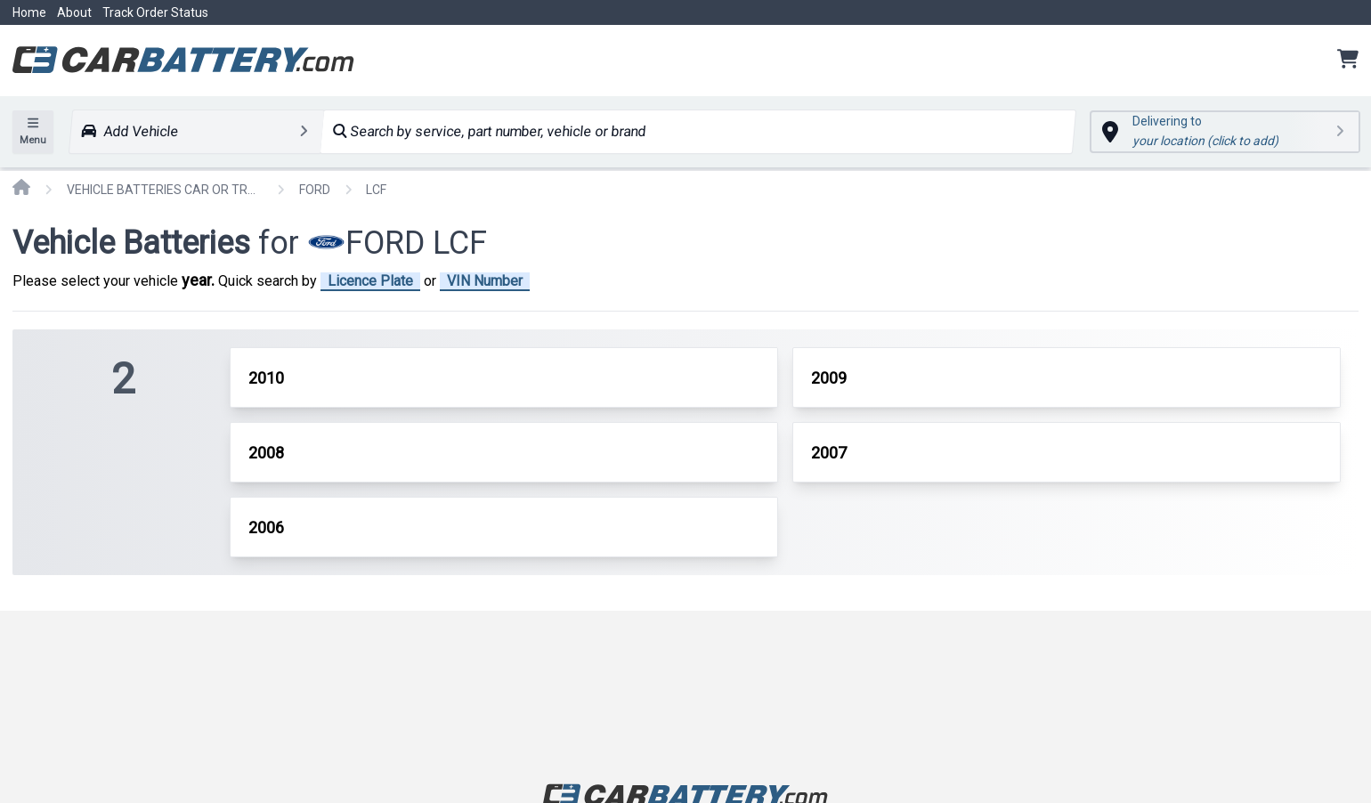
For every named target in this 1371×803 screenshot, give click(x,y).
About (74, 12)
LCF (376, 189)
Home (29, 12)
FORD (314, 189)
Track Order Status (155, 12)
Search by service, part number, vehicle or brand (489, 131)
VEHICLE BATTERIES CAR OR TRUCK (165, 189)
